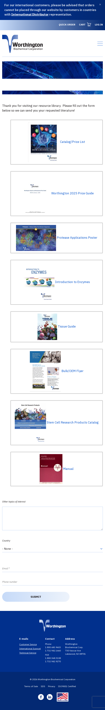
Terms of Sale (31, 686)
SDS (43, 686)
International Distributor (30, 14)
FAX (47, 654)
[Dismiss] (100, 4)
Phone (48, 644)
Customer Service (28, 644)
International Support (30, 648)
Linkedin (50, 697)
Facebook (41, 697)
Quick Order (67, 24)
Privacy (51, 686)
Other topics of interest (13, 501)
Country (6, 540)
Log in (99, 24)
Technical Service (27, 652)
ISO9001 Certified (67, 686)
